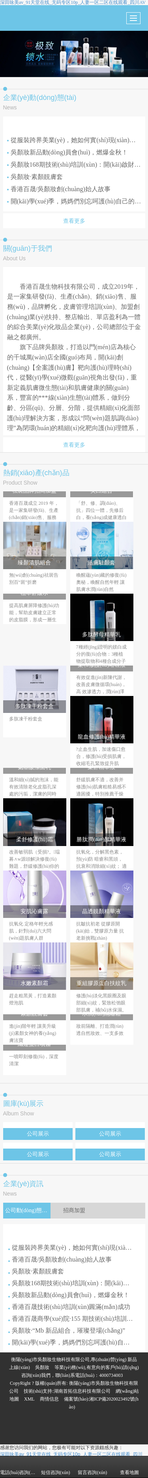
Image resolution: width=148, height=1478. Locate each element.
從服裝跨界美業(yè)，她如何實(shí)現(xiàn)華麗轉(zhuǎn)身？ (71, 1247)
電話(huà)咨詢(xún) (18, 1467)
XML (29, 1399)
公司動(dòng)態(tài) (28, 1210)
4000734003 (111, 1375)
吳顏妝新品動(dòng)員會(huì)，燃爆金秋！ (68, 1295)
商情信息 (49, 1399)
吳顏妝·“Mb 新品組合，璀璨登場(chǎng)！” (66, 1330)
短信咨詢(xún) (55, 1467)
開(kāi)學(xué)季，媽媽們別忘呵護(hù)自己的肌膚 (74, 201)
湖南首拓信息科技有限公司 (82, 1391)
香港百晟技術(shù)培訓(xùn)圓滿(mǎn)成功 (69, 1306)
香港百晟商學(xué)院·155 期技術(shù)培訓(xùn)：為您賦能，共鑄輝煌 (71, 1318)
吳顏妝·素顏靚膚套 (35, 176)
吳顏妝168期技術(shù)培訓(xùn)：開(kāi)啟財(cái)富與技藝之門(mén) (74, 164)
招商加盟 (74, 1210)
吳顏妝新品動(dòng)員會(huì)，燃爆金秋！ (67, 152)
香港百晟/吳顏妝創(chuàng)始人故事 (59, 189)
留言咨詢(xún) (92, 1467)
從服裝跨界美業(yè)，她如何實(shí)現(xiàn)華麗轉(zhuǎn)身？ (74, 140)
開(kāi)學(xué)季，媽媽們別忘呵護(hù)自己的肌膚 (71, 1342)
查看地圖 (129, 1467)
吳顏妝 (42, 1367)
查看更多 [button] (74, 221)
